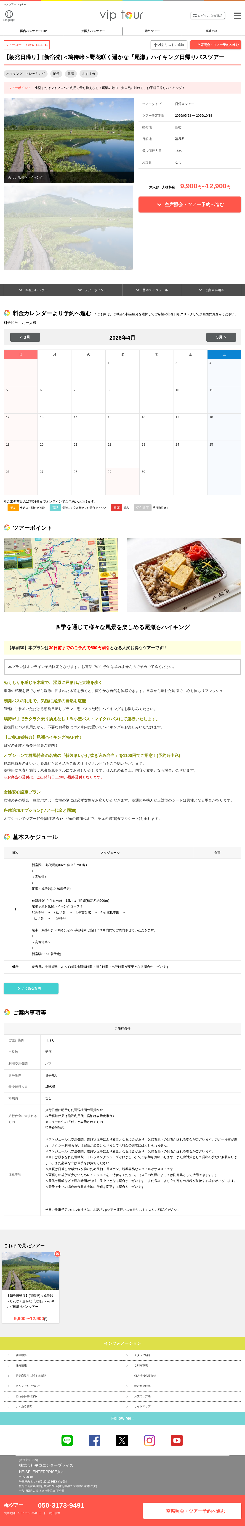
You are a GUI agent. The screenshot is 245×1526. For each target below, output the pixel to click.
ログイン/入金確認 (207, 15)
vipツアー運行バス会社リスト (124, 1209)
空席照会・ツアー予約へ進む (218, 45)
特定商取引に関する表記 (31, 1375)
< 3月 (25, 337)
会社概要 (21, 1355)
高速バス (212, 31)
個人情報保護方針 (145, 1375)
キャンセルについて (28, 1386)
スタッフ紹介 (142, 1355)
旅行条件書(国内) (26, 1396)
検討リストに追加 (171, 45)
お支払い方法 (142, 1396)
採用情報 (21, 1365)
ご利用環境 (141, 1365)
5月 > (221, 337)
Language (9, 16)
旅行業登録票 (142, 1386)
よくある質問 (24, 1406)
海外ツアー (152, 31)
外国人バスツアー (93, 31)
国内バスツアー (33, 31)
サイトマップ (142, 1406)
